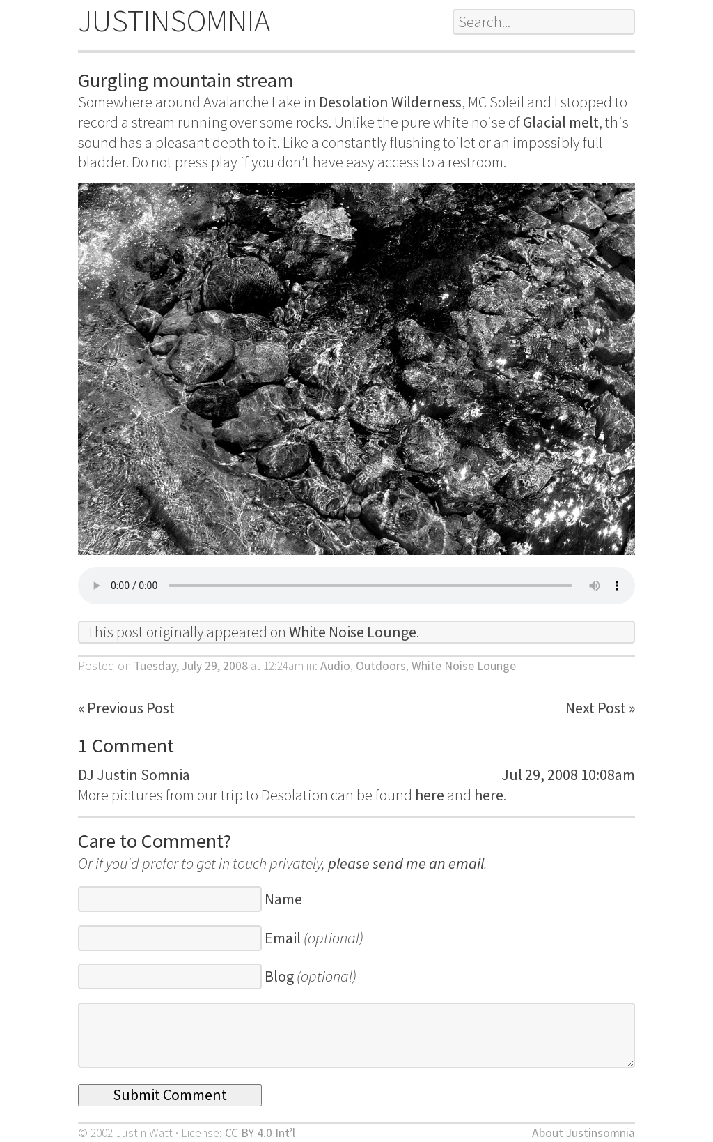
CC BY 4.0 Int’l (260, 1133)
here (429, 795)
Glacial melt (561, 122)
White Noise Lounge (352, 631)
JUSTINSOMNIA (174, 20)
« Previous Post (126, 707)
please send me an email (406, 863)
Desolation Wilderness (390, 102)
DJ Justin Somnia (134, 774)
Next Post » (600, 707)
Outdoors (381, 665)
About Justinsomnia (583, 1133)
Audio (335, 665)
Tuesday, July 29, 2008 (191, 665)
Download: (356, 585)
